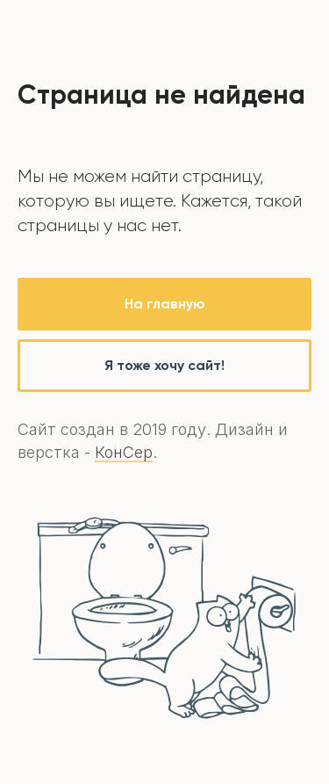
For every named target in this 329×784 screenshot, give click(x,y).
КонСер (124, 452)
